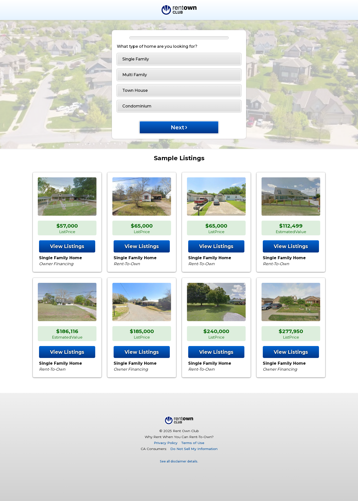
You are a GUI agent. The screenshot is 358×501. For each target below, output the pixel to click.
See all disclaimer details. (179, 461)
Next (179, 126)
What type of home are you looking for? (157, 46)
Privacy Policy (166, 443)
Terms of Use (192, 443)
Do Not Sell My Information (194, 449)
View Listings (67, 246)
